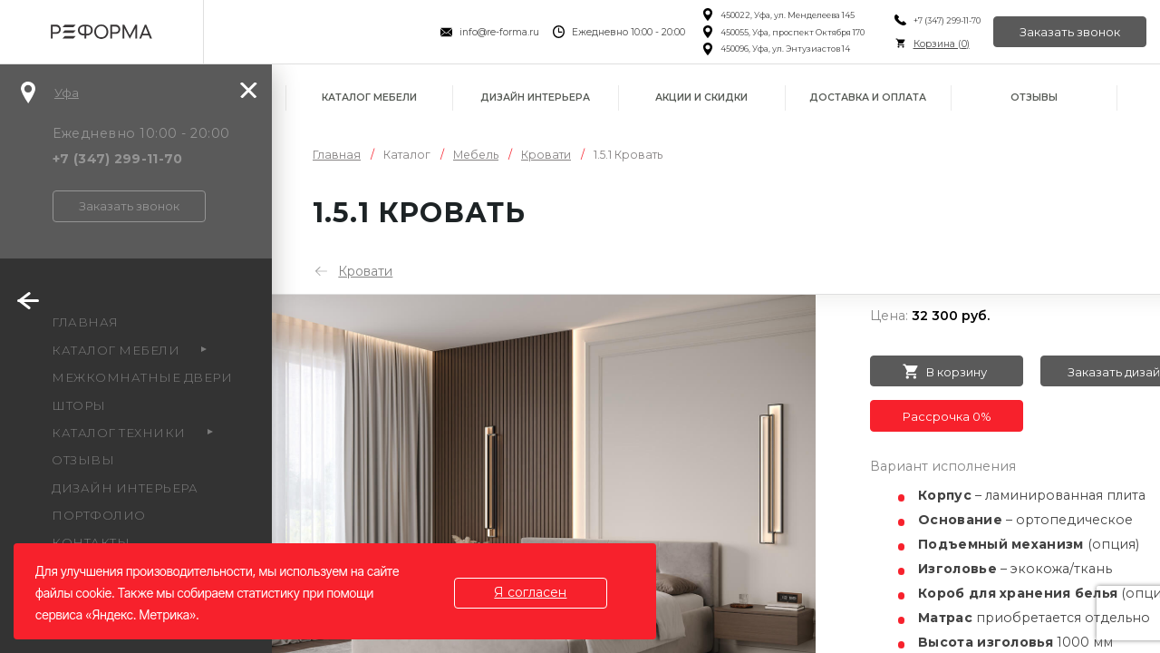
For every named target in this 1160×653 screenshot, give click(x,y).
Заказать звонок (1070, 31)
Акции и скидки (701, 97)
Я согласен (531, 592)
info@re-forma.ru (498, 32)
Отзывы (1034, 97)
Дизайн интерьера (535, 97)
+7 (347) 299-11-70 (945, 20)
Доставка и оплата (867, 97)
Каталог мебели (369, 97)
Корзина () (940, 44)
